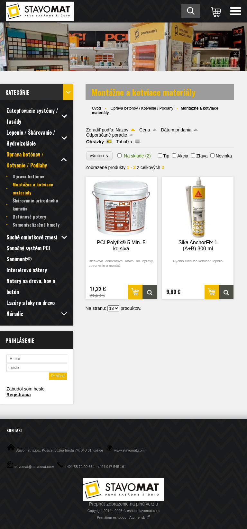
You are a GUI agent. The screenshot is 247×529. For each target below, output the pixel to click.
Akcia (182, 155)
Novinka (223, 155)
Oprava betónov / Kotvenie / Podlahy (141, 108)
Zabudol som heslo (25, 388)
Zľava (201, 155)
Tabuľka (124, 141)
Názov (122, 129)
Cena (144, 129)
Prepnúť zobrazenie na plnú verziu (123, 504)
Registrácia (18, 394)
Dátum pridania (176, 129)
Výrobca (99, 155)
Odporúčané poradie (106, 135)
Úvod (96, 108)
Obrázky (95, 141)
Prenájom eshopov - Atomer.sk (123, 517)
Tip (166, 155)
